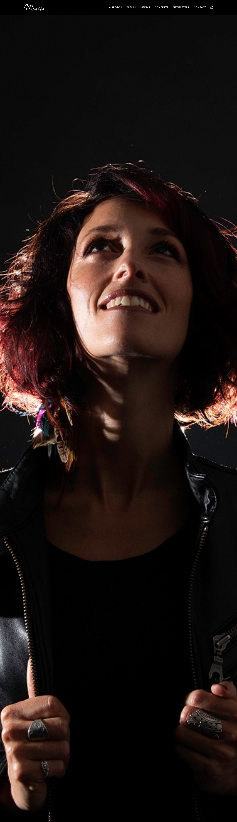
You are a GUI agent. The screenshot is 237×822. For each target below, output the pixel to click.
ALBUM (131, 7)
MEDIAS (145, 7)
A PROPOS (115, 7)
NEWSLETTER (181, 7)
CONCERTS (161, 7)
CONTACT (200, 7)
